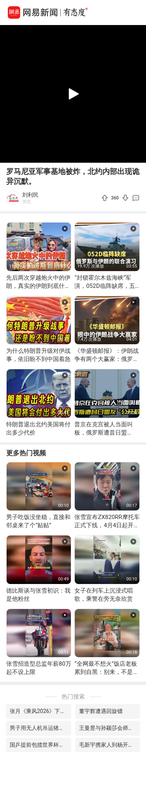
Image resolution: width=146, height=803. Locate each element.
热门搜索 (73, 696)
